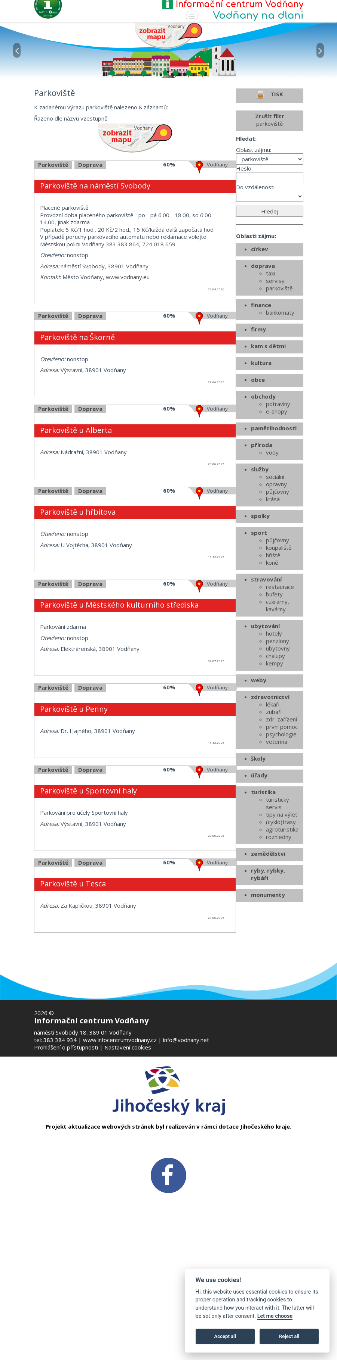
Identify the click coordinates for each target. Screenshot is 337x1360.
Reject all (289, 1336)
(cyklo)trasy (281, 887)
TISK (269, 160)
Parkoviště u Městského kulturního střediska (119, 670)
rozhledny (278, 902)
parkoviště (279, 354)
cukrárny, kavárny (277, 671)
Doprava (90, 230)
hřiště (273, 620)
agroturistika (282, 895)
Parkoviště (53, 230)
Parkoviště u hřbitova (78, 578)
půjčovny (277, 557)
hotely (274, 699)
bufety (274, 660)
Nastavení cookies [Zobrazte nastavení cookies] (127, 1047)
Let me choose (275, 1316)
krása (273, 564)
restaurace (280, 652)
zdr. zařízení (281, 785)
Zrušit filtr (269, 185)
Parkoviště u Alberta (76, 496)
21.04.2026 (216, 355)
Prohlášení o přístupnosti (66, 1047)
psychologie (281, 800)
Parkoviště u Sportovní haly (88, 856)
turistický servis (277, 868)
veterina (276, 807)
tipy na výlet (281, 880)
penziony (277, 706)
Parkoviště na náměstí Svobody (95, 251)
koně (272, 628)
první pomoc (282, 792)
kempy (274, 729)
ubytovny (278, 714)
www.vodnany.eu (128, 342)
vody (272, 518)
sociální (275, 542)
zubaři (274, 777)
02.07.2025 (216, 726)
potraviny (278, 469)
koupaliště (278, 613)
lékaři (272, 770)
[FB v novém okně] (168, 1175)
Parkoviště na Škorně (77, 403)
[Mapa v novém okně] (168, 34)
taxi (270, 339)
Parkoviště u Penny (74, 775)
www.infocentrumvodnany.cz (120, 1040)
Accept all (225, 1336)
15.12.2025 (216, 622)
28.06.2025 (216, 448)
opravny (276, 549)
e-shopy (276, 477)
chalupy (275, 721)
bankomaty (280, 378)
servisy (275, 346)
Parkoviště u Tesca (73, 949)
